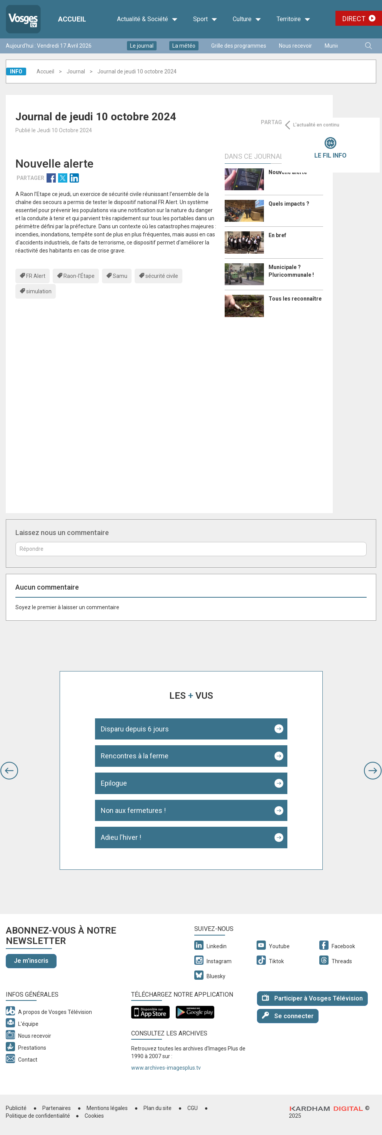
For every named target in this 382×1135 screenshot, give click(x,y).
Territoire (293, 19)
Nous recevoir (295, 46)
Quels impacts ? (289, 204)
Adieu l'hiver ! (121, 837)
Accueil (45, 71)
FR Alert (35, 276)
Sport (205, 19)
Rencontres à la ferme (134, 756)
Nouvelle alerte (288, 172)
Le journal (141, 46)
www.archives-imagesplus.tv (166, 1068)
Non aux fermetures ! (133, 810)
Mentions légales (107, 1108)
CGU (192, 1108)
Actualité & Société (147, 19)
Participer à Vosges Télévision (312, 998)
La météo (183, 46)
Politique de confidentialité (38, 1116)
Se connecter (288, 1016)
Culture (247, 19)
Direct (353, 19)
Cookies (94, 1116)
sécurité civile (161, 276)
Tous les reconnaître (295, 299)
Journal (76, 71)
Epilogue (114, 783)
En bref (277, 235)
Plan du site (157, 1108)
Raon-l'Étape (79, 276)
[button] (9, 770)
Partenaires (56, 1108)
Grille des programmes (238, 46)
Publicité (16, 1108)
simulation (39, 291)
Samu (120, 276)
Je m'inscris (31, 960)
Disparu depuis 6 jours (135, 729)
